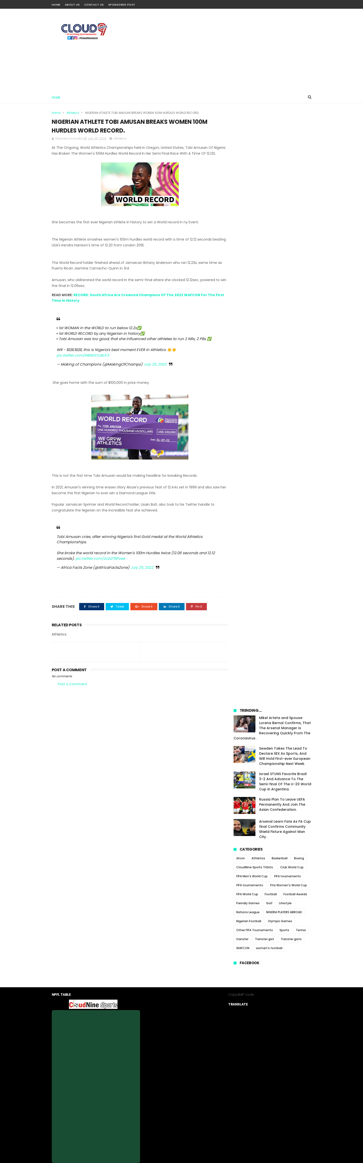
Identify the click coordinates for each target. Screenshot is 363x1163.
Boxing (299, 275)
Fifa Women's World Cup (288, 302)
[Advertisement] (223, 50)
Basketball (279, 275)
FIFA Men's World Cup (252, 293)
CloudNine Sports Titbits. (255, 284)
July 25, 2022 (155, 370)
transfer (242, 356)
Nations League (248, 329)
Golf (269, 320)
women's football (269, 365)
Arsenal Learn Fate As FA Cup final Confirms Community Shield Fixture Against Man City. (285, 246)
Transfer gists (291, 356)
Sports (284, 347)
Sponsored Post (121, 5)
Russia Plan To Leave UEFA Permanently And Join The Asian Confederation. (282, 221)
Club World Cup (292, 284)
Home (56, 5)
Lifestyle (285, 320)
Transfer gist (264, 356)
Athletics (73, 113)
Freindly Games (248, 320)
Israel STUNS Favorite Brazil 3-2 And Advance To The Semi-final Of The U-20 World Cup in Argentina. (285, 199)
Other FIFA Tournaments (254, 347)
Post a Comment (72, 689)
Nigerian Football (248, 338)
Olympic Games (280, 338)
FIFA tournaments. (250, 302)
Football (271, 311)
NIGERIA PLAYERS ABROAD (284, 329)
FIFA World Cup (247, 311)
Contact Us (94, 5)
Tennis (301, 347)
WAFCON (242, 365)
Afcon (240, 275)
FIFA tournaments (287, 293)
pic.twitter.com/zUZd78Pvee (100, 564)
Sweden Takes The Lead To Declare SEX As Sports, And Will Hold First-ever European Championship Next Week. (284, 173)
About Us (72, 5)
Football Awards (295, 311)
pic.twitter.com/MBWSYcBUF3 (83, 361)
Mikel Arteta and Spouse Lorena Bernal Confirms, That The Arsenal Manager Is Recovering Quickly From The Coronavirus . (272, 145)
